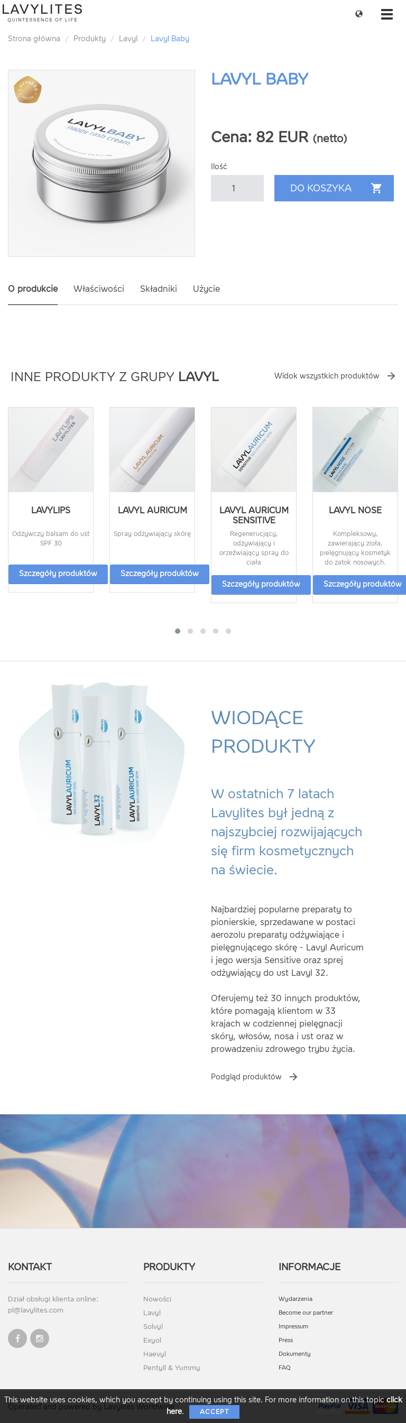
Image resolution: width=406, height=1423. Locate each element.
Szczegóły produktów (58, 573)
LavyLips (50, 510)
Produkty (89, 38)
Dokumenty (295, 1354)
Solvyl (153, 1326)
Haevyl (154, 1354)
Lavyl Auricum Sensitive (254, 515)
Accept (214, 1412)
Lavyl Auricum (152, 510)
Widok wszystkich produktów (327, 376)
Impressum (293, 1326)
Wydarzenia (295, 1299)
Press (286, 1340)
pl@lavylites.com (35, 1310)
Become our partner (306, 1312)
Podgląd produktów (246, 1077)
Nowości (157, 1299)
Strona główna (34, 38)
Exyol (152, 1340)
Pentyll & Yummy (171, 1368)
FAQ (285, 1367)
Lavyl (128, 38)
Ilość (219, 166)
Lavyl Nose (355, 510)
